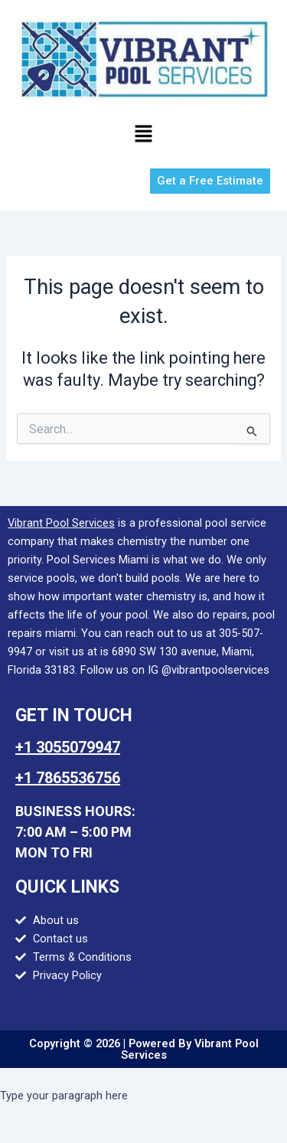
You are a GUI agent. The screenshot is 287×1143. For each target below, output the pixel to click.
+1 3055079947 (67, 747)
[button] (143, 135)
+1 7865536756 (67, 778)
